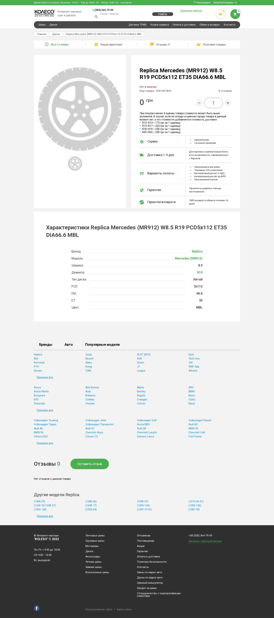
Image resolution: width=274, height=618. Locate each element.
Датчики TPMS (137, 25)
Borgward (39, 396)
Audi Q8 (141, 428)
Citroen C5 (91, 437)
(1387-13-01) (144, 510)
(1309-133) (143, 506)
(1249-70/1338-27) (45, 506)
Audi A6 (38, 428)
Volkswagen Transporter (99, 424)
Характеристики (111, 45)
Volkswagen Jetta (95, 420)
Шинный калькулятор (150, 583)
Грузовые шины (94, 541)
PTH (36, 367)
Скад (88, 355)
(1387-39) (194, 510)
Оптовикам (143, 535)
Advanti (193, 371)
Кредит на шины (147, 588)
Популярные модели (102, 345)
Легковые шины (95, 535)
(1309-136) (195, 506)
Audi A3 (193, 424)
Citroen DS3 (41, 437)
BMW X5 (193, 428)
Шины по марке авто (149, 572)
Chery (192, 400)
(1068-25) (39, 502)
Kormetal (39, 363)
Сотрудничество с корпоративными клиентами (159, 595)
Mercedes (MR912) (189, 259)
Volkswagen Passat (200, 420)
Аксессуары (92, 556)
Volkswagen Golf (147, 420)
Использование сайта (98, 609)
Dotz (191, 355)
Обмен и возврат (209, 25)
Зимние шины (93, 567)
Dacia (192, 404)
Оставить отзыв (89, 464)
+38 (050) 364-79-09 (200, 535)
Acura (37, 388)
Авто (68, 345)
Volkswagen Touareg (46, 420)
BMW (191, 392)
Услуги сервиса (159, 25)
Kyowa (38, 371)
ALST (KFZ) (143, 355)
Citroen (141, 404)
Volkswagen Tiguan (45, 424)
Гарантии (142, 551)
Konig (88, 367)
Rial (36, 359)
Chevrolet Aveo (94, 433)
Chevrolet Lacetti (147, 433)
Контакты (230, 25)
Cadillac (89, 400)
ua (239, 2)
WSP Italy (194, 367)
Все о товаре (59, 45)
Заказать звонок (191, 10)
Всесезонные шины (97, 572)
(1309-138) (40, 510)
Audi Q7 (89, 428)
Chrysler (90, 404)
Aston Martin (41, 392)
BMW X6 (39, 433)
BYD (36, 400)
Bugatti (141, 396)
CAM (88, 371)
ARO (191, 388)
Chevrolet (39, 404)
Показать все (45, 377)
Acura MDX (143, 424)
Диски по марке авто (150, 577)
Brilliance (90, 396)
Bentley (141, 392)
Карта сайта (124, 609)
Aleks (88, 363)
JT (138, 367)
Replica (197, 252)
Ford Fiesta (195, 437)
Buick (192, 396)
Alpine (140, 388)
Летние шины (93, 562)
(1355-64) (91, 510)
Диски (53, 25)
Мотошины (92, 546)
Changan (142, 400)
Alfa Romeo (92, 388)
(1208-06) (91, 502)
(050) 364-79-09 (104, 10)
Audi (88, 392)
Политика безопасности (152, 562)
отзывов (225, 91)
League (141, 371)
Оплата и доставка (184, 25)
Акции (141, 546)
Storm (140, 363)
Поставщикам (145, 541)
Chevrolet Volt (197, 433)
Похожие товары (214, 45)
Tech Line (194, 359)
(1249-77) (91, 506)
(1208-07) (142, 502)
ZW (191, 363)
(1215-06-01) (196, 502)
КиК (139, 359)
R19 (200, 273)
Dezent (89, 359)
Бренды (45, 345)
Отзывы (163, 45)
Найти (162, 16)
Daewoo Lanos (145, 437)
